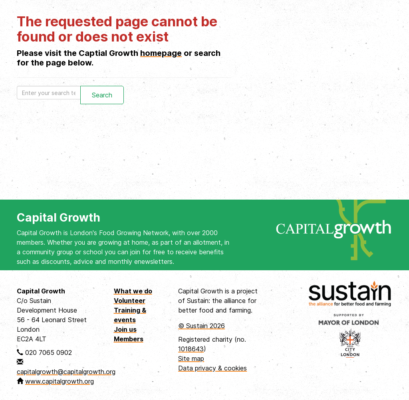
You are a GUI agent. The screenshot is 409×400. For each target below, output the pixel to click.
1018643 (191, 349)
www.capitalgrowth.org (59, 381)
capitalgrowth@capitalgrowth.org (66, 372)
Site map (191, 358)
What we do (133, 291)
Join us (125, 329)
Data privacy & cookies (212, 368)
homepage (161, 53)
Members (128, 339)
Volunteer (129, 301)
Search (102, 95)
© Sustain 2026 (201, 326)
